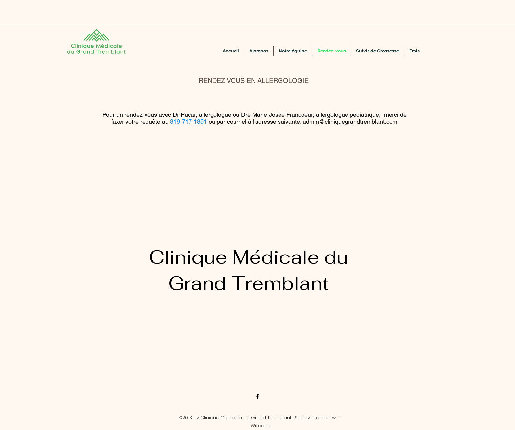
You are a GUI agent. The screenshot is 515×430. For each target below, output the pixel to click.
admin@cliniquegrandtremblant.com (350, 121)
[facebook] (257, 396)
